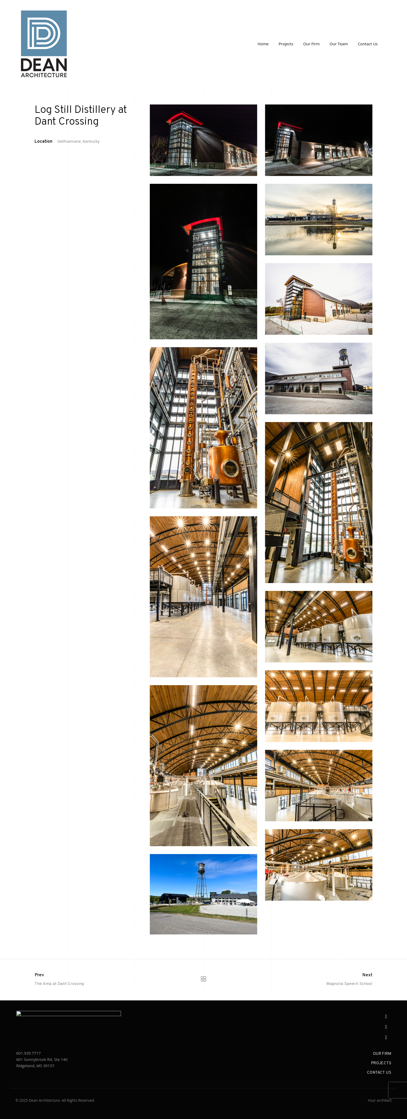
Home (262, 43)
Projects (286, 43)
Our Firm (311, 43)
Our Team (338, 43)
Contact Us (368, 43)
